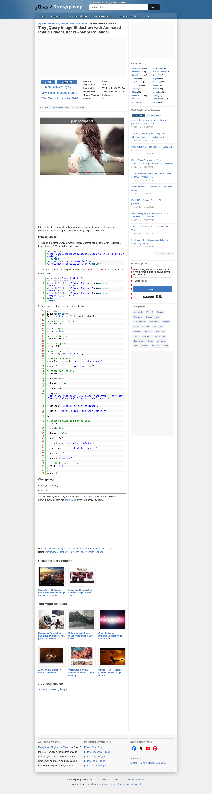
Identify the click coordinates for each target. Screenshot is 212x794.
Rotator (156, 89)
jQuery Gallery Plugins (95, 765)
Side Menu (161, 341)
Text (134, 99)
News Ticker (158, 327)
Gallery (135, 79)
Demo (48, 82)
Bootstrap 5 (138, 312)
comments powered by (52, 689)
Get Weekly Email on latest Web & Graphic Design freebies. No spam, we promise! (152, 271)
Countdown (138, 317)
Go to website (108, 95)
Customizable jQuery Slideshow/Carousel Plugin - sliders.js (81, 673)
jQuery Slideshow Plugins (97, 752)
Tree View (155, 346)
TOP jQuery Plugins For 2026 (59, 98)
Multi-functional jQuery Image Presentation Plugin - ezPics (81, 636)
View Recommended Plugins (59, 92)
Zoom (155, 102)
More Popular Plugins (164, 253)
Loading (156, 82)
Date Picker (154, 322)
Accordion (157, 68)
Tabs (135, 346)
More (71, 765)
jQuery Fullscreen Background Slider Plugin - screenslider (111, 636)
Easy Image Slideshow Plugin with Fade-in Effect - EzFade (73, 552)
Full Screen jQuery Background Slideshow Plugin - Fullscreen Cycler (78, 548)
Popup (136, 336)
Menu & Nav (137, 85)
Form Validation (139, 322)
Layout (156, 79)
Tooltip (135, 102)
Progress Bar (160, 336)
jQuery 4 (149, 312)
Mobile (156, 85)
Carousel (160, 312)
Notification (147, 336)
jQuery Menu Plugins (94, 756)
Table (155, 96)
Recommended (153, 115)
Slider (134, 92)
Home (42, 16)
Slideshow (157, 92)
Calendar (145, 327)
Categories (56, 16)
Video (166, 346)
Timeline (144, 346)
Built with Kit (152, 296)
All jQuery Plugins (139, 68)
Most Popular (139, 115)
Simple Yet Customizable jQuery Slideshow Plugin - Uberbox (110, 673)
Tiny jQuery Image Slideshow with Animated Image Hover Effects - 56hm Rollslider (79, 29)
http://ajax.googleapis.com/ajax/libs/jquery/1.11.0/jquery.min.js (85, 255)
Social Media (137, 96)
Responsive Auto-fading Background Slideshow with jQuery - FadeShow (51, 636)
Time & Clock (158, 99)
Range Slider (138, 341)
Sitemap (126, 784)
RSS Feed (136, 784)
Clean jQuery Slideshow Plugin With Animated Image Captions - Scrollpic (51, 593)
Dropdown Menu (152, 317)
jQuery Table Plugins (94, 761)
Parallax (148, 331)
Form (155, 75)
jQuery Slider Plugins (94, 747)
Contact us (161, 763)
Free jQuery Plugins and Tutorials (60, 5)
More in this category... (59, 87)
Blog (148, 16)
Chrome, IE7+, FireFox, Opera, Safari (54, 107)
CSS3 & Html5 (137, 75)
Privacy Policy (115, 784)
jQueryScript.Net (99, 784)
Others (135, 89)
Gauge (150, 341)
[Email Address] (152, 280)
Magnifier (166, 322)
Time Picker (159, 331)
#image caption (78, 107)
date (46, 490)
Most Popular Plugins (102, 16)
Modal (136, 327)
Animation (136, 72)
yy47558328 (90, 496)
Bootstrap (137, 331)
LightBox (136, 82)
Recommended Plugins (129, 16)
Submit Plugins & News (142, 763)
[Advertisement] (82, 57)
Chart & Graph (159, 72)
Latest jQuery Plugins (77, 16)
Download (67, 82)
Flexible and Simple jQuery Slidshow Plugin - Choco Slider (81, 593)
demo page (70, 500)
